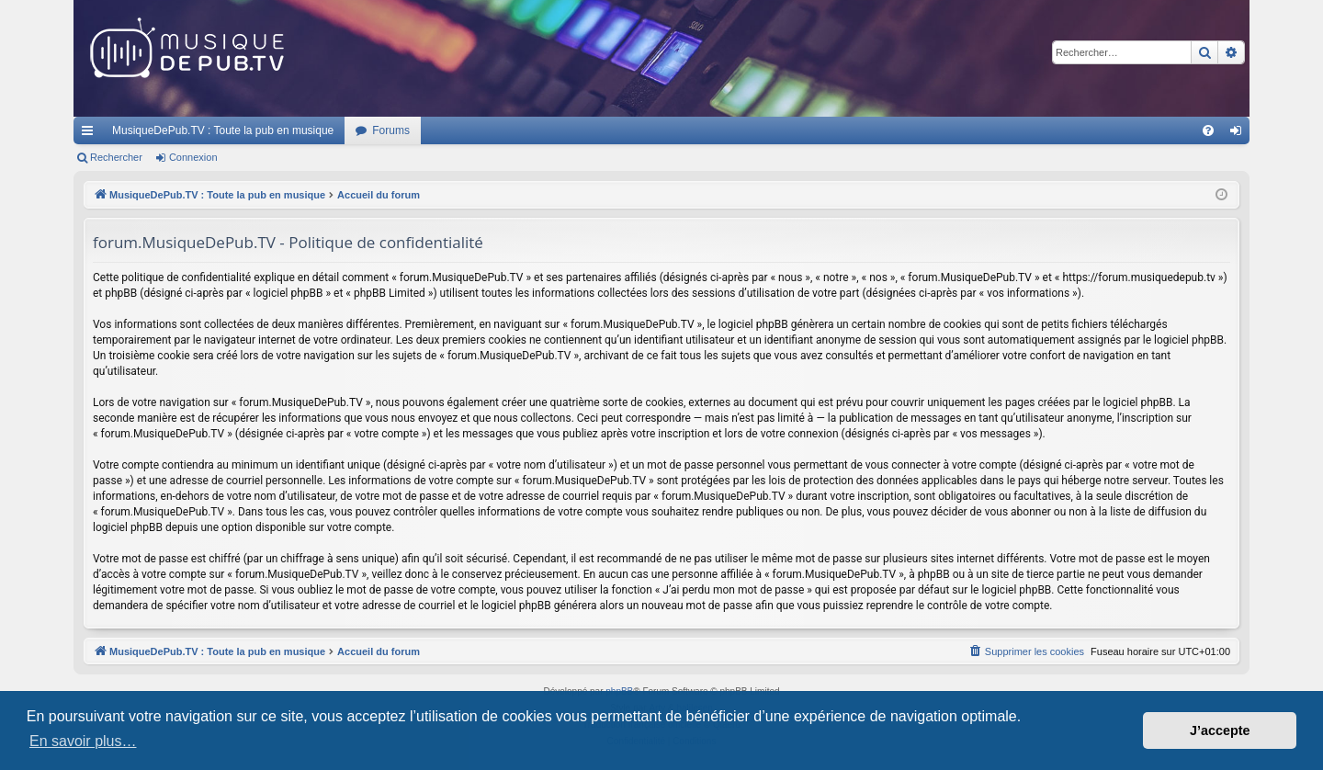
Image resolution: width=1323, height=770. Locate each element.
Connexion (193, 157)
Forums (391, 130)
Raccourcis (91, 134)
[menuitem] (1208, 130)
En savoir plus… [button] (83, 741)
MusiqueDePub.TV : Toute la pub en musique (223, 130)
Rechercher (116, 157)
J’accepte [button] (1220, 730)
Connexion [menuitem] (1240, 134)
